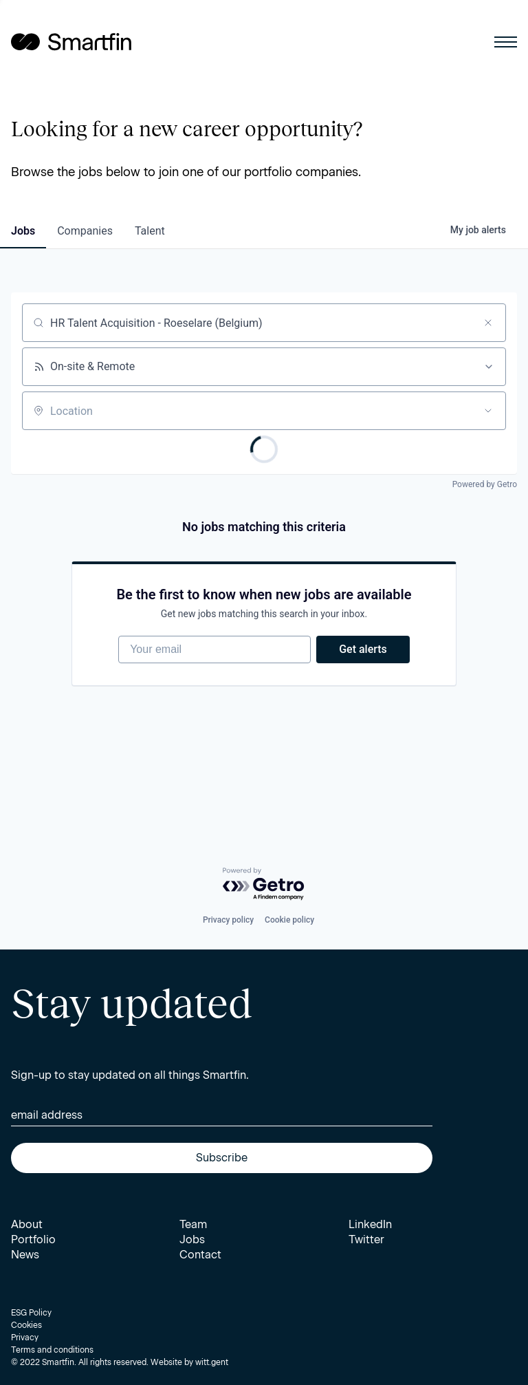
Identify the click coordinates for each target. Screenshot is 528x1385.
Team (193, 1224)
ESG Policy (31, 1313)
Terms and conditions (52, 1350)
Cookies (26, 1325)
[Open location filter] (488, 411)
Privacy (24, 1337)
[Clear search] (488, 323)
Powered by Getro (484, 484)
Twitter (366, 1239)
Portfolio (33, 1239)
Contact (200, 1254)
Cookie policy (289, 920)
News (25, 1254)
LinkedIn (370, 1224)
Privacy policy (228, 920)
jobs (23, 230)
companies (85, 230)
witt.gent (211, 1362)
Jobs (192, 1239)
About (27, 1224)
